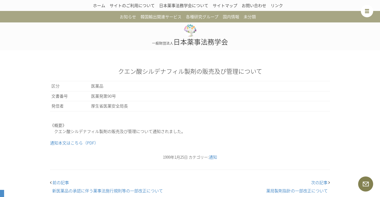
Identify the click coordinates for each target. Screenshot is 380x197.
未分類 (250, 17)
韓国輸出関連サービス (161, 17)
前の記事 (59, 182)
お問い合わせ (254, 5)
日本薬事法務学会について (183, 5)
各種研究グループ (202, 17)
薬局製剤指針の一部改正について (297, 191)
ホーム (99, 5)
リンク (277, 5)
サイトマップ (225, 5)
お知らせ (128, 17)
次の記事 (320, 182)
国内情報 (231, 17)
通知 (213, 157)
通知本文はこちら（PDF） (74, 143)
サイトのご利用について (132, 5)
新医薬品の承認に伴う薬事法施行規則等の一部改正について (107, 191)
